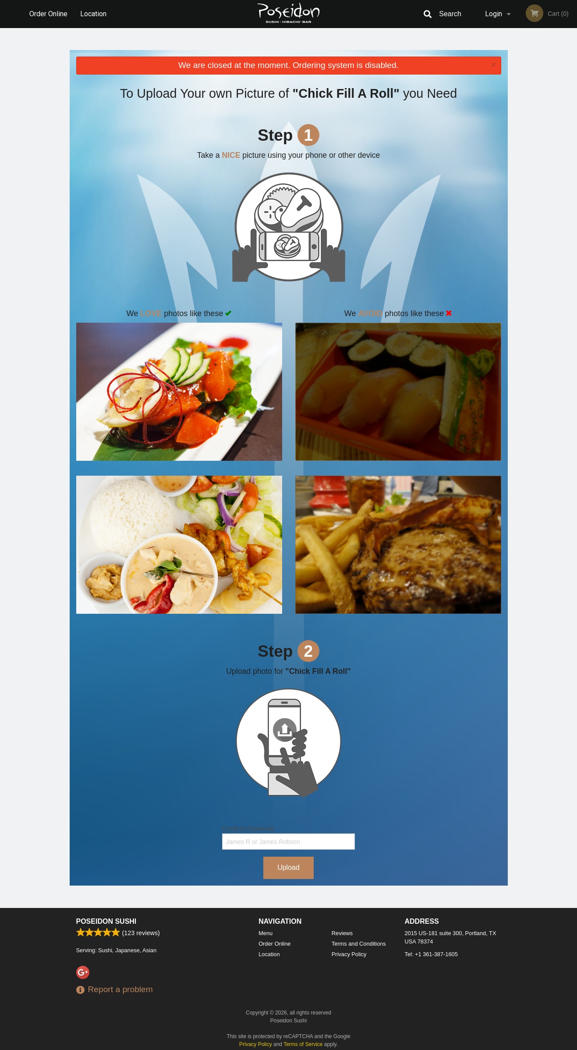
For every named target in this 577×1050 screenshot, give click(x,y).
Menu (265, 933)
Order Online (48, 14)
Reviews (342, 933)
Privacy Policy (349, 954)
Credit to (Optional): (288, 837)
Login (493, 14)
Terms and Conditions (359, 943)
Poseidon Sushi (106, 921)
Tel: (431, 954)
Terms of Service (302, 1044)
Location (93, 14)
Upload (288, 867)
